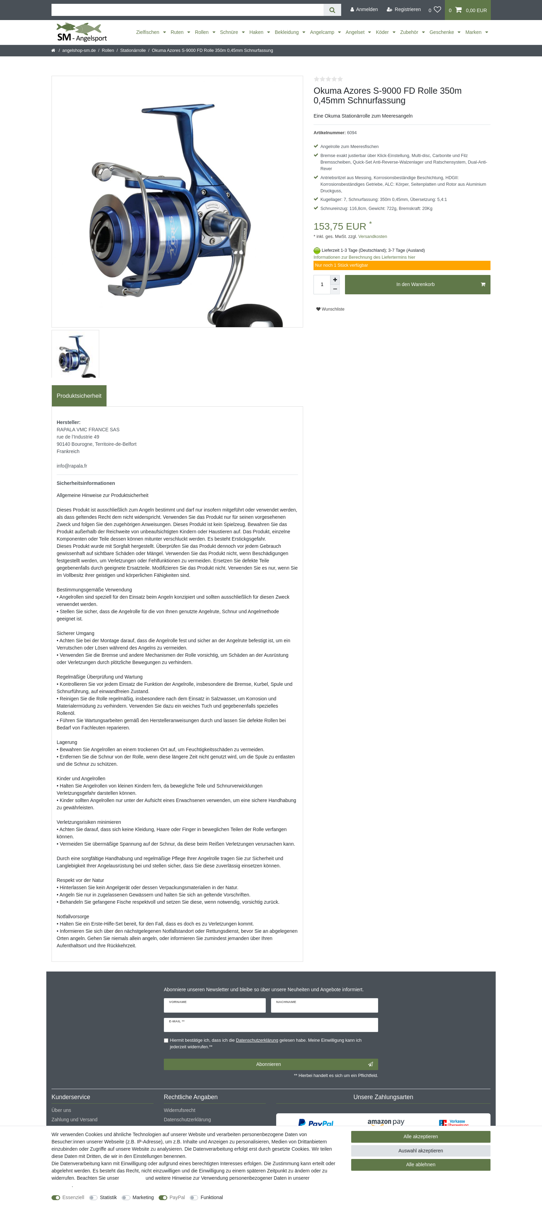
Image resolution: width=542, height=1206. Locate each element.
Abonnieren (314, 1064)
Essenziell (73, 1197)
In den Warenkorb (440, 285)
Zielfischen (148, 32)
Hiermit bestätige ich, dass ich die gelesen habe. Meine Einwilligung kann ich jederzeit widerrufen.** (266, 1043)
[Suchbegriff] (188, 10)
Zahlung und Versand (74, 1119)
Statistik (108, 1197)
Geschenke (443, 32)
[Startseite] (53, 50)
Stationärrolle (133, 50)
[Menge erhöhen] (335, 280)
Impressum (132, 1178)
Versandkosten (372, 236)
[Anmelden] (364, 9)
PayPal (177, 1197)
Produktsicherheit (79, 396)
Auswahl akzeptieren (421, 1150)
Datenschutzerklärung (187, 1119)
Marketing (143, 1197)
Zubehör (410, 32)
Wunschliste (330, 309)
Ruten (178, 32)
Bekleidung (287, 32)
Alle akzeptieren (421, 1136)
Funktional (211, 1197)
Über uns (61, 1110)
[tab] (79, 396)
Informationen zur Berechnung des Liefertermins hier (364, 257)
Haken (257, 32)
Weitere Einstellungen (252, 1197)
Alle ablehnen (421, 1164)
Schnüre (230, 32)
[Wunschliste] (435, 10)
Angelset (356, 32)
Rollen (202, 32)
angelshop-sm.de (79, 50)
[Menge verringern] (335, 289)
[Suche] (332, 10)
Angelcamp (323, 32)
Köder (383, 32)
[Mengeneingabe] (322, 284)
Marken (474, 32)
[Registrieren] (404, 9)
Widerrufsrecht (179, 1110)
